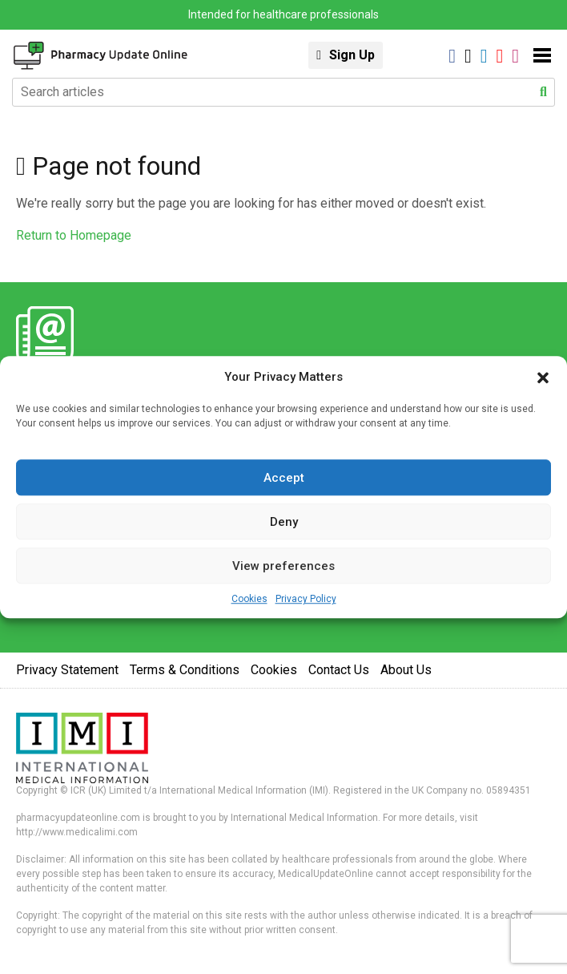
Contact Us (338, 669)
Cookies (249, 598)
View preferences (283, 566)
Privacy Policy (305, 598)
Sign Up (352, 55)
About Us (406, 669)
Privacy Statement (67, 669)
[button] (543, 377)
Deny (284, 522)
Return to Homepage (73, 235)
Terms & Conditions (184, 669)
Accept (283, 478)
